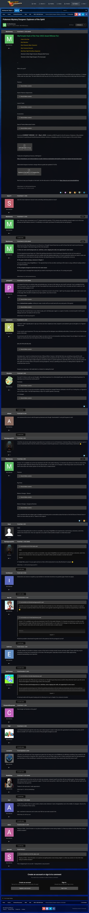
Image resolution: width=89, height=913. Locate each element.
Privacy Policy (11, 909)
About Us (51, 4)
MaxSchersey (9, 31)
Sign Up (17, 10)
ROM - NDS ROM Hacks (22, 25)
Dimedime (9, 373)
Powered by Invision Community (79, 908)
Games (68, 4)
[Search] (69, 10)
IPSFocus (11, 907)
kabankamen (9, 320)
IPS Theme (5, 907)
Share (71, 24)
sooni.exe (9, 849)
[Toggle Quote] (19, 546)
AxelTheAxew (9, 671)
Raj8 (9, 726)
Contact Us (17, 909)
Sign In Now (64, 888)
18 (9, 455)
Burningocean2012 (9, 438)
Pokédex (61, 4)
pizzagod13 (9, 280)
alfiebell (9, 413)
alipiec (9, 824)
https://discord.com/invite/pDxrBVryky (69, 180)
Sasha (33, 546)
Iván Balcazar (9, 573)
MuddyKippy (9, 775)
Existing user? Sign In (7, 10)
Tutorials (77, 4)
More (84, 4)
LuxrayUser (9, 750)
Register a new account (25, 888)
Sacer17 (9, 196)
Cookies (23, 909)
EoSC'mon (9, 646)
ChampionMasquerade (9, 705)
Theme (5, 909)
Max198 (9, 597)
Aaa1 (9, 800)
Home (43, 4)
